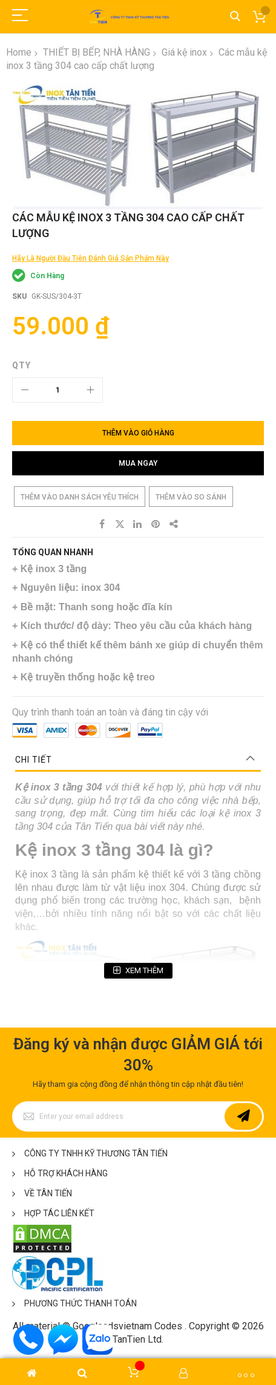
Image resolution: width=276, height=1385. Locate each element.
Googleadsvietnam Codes (127, 1326)
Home (18, 52)
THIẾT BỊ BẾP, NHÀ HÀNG (96, 52)
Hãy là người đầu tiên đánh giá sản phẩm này (90, 258)
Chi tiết (33, 759)
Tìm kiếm (235, 16)
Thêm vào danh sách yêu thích (80, 497)
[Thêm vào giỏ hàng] (138, 433)
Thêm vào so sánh (191, 497)
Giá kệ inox (184, 52)
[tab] (138, 760)
